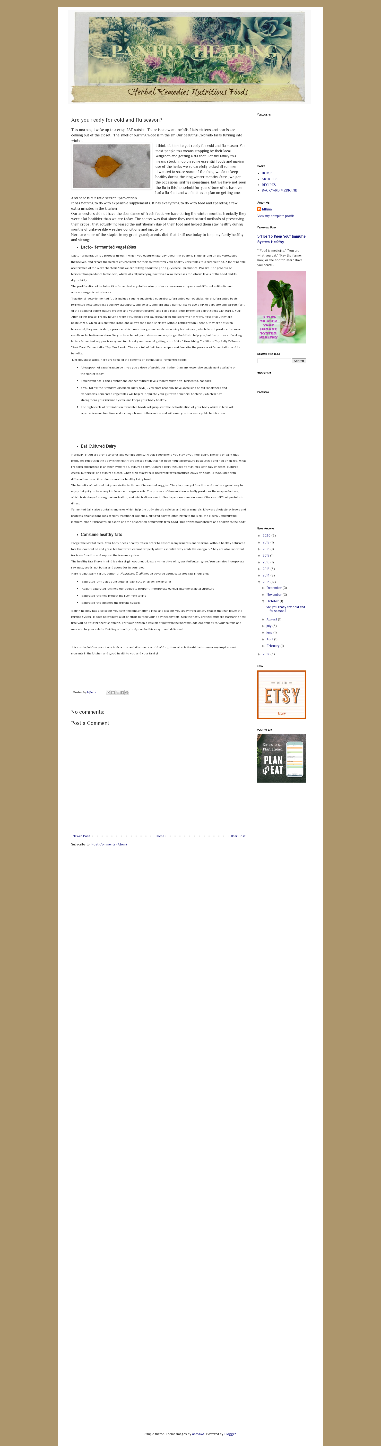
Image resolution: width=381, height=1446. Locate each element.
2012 (266, 654)
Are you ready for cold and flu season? (285, 609)
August (272, 619)
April (270, 639)
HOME (267, 173)
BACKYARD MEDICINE (279, 190)
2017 (266, 555)
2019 (266, 542)
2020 (267, 535)
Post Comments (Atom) (109, 844)
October (273, 601)
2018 (266, 549)
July (269, 626)
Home (160, 836)
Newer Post (81, 836)
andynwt (198, 1434)
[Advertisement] (276, 864)
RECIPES (269, 185)
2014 (266, 575)
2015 (266, 569)
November (275, 594)
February (273, 646)
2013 (266, 582)
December (275, 588)
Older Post (237, 836)
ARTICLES (269, 179)
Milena (267, 209)
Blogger (230, 1434)
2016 (266, 562)
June (270, 632)
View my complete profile (275, 216)
